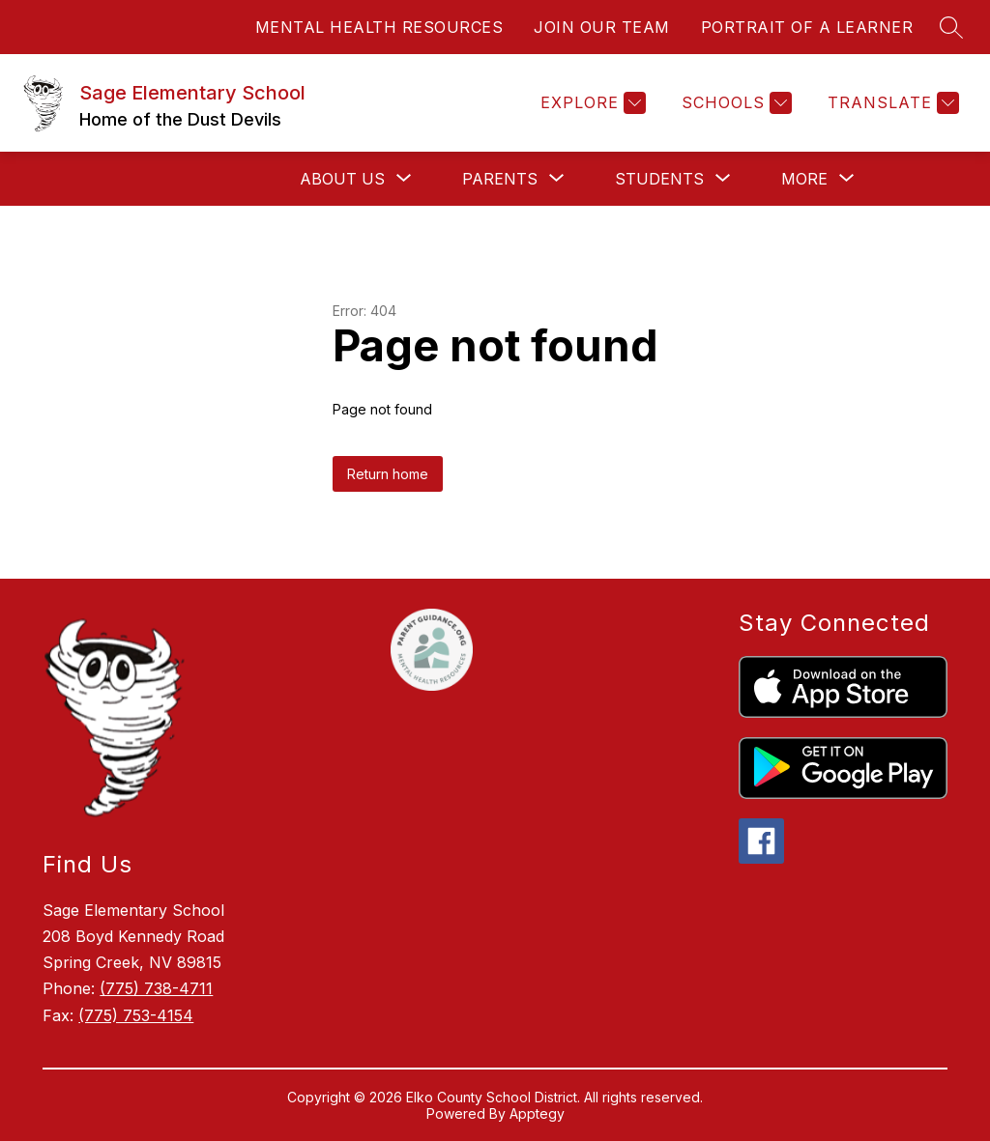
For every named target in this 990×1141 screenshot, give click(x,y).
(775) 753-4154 (135, 1015)
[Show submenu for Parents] (500, 178)
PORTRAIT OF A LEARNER (807, 27)
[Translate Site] (891, 103)
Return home (387, 474)
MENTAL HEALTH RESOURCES (379, 27)
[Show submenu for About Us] (342, 178)
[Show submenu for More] (804, 178)
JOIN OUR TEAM (602, 27)
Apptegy (537, 1113)
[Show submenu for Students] (659, 178)
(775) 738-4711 (156, 988)
